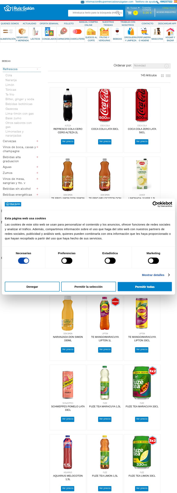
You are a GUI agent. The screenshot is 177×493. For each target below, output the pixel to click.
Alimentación (10, 439)
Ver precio (64, 144)
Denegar (32, 286)
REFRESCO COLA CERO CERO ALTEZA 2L (64, 134)
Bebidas (6, 70)
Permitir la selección (88, 286)
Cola (9, 84)
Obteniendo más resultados (109, 415)
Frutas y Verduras (13, 462)
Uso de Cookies (147, 442)
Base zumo (13, 127)
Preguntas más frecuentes (153, 455)
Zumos (8, 182)
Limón (10, 94)
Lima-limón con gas (20, 123)
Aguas (7, 176)
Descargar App (147, 459)
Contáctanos (145, 475)
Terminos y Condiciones (152, 445)
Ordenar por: (123, 74)
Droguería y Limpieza (15, 468)
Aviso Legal (145, 449)
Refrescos (10, 78)
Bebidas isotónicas (19, 113)
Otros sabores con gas (19, 134)
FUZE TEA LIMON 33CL (94, 380)
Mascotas (9, 475)
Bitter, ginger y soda (20, 108)
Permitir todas (144, 286)
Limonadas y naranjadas (15, 142)
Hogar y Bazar (11, 478)
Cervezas (9, 150)
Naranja (11, 89)
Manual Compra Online (151, 462)
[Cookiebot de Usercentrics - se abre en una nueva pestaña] (155, 204)
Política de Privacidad (151, 439)
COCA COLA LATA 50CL (94, 131)
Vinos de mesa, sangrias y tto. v (14, 190)
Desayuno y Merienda (15, 442)
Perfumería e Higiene (15, 472)
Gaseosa (12, 118)
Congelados (10, 449)
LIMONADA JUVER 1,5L (94, 193)
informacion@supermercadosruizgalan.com (109, 2)
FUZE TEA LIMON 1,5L (64, 380)
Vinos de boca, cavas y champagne (19, 158)
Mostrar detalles (153, 275)
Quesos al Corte (12, 459)
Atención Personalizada (151, 452)
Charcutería (10, 455)
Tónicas (11, 99)
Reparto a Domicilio (149, 468)
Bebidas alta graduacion (12, 168)
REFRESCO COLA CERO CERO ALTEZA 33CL (124, 197)
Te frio (10, 103)
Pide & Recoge (146, 472)
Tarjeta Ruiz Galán (148, 465)
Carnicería (9, 452)
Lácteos (8, 445)
